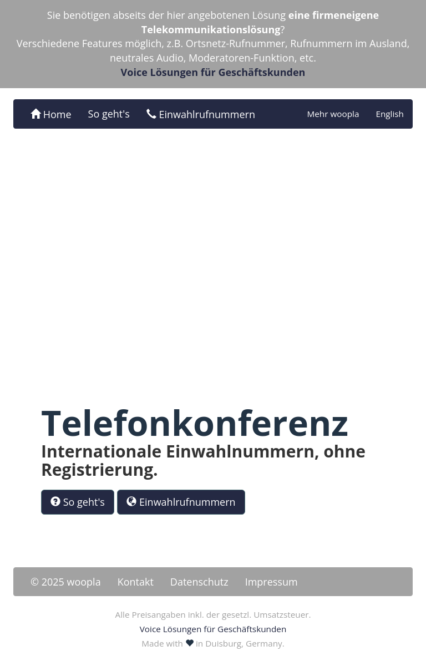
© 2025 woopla (66, 581)
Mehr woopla (333, 113)
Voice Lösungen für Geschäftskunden (213, 72)
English (390, 113)
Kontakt (136, 581)
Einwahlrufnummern (200, 114)
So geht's (109, 113)
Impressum (271, 581)
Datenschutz (199, 581)
